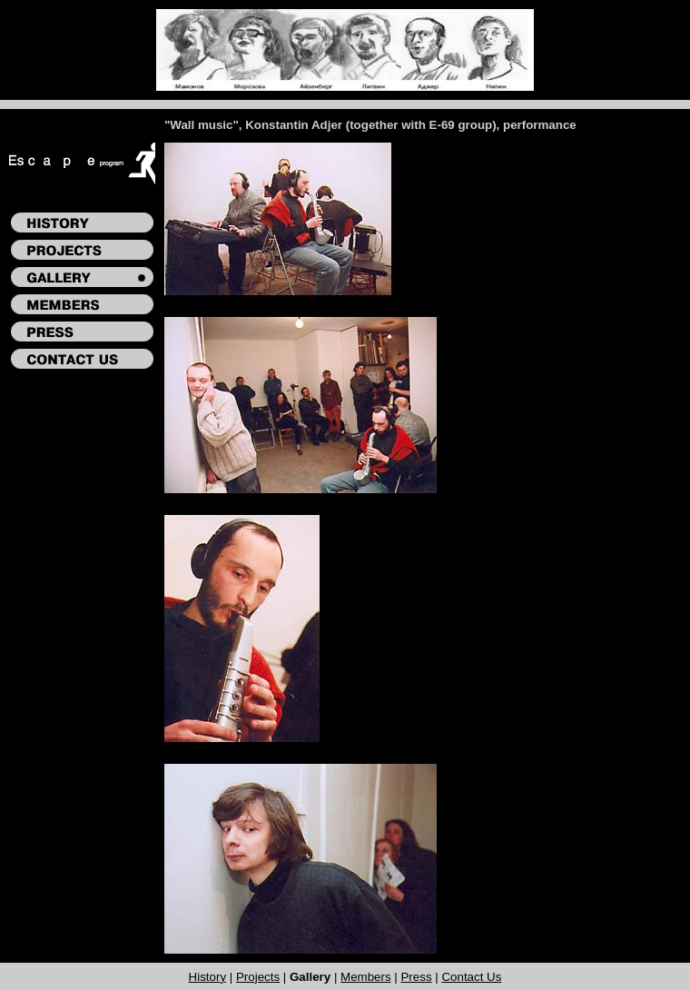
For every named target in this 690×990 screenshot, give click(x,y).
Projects (258, 977)
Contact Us (471, 977)
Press (415, 977)
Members (365, 977)
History (207, 977)
